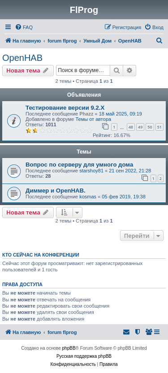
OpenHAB (22, 58)
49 (140, 127)
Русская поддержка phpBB (84, 356)
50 (149, 127)
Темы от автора (93, 119)
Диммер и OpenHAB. (56, 190)
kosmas (87, 196)
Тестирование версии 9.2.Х (65, 107)
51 (159, 127)
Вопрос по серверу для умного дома (79, 164)
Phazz (86, 113)
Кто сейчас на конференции (40, 254)
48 (131, 127)
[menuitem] (24, 27)
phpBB (69, 348)
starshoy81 (91, 170)
